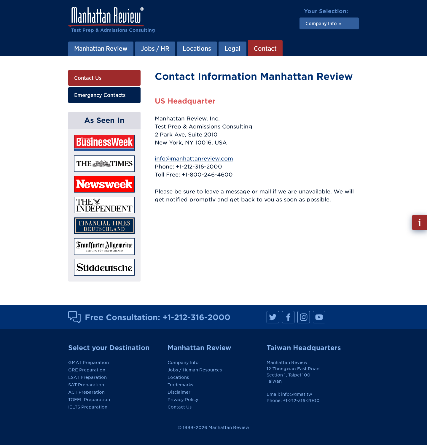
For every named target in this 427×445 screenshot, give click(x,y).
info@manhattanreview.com (194, 158)
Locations (178, 377)
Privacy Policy (183, 399)
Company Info (183, 362)
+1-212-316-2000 (196, 317)
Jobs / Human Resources (195, 370)
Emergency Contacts (99, 95)
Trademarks (180, 384)
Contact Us (87, 78)
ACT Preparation (86, 392)
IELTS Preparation (87, 407)
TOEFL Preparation (89, 399)
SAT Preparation (86, 384)
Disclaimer (179, 392)
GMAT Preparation (88, 362)
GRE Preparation (86, 370)
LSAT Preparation (87, 377)
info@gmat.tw (296, 394)
